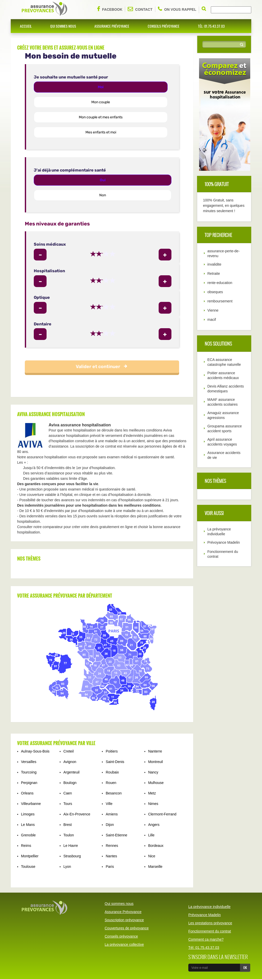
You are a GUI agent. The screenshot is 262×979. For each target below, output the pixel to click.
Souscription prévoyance (124, 920)
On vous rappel (177, 9)
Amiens (112, 814)
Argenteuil (71, 772)
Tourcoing (29, 772)
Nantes (111, 856)
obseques (215, 292)
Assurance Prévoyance (111, 26)
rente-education (220, 283)
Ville (109, 804)
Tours (67, 804)
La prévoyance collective (124, 944)
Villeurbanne (31, 804)
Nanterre (155, 751)
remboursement (220, 301)
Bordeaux (155, 846)
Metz (152, 793)
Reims (26, 846)
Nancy (153, 772)
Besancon (114, 793)
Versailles (28, 762)
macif (212, 319)
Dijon (110, 825)
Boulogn (70, 783)
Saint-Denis (115, 762)
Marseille (155, 866)
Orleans (27, 793)
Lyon (67, 866)
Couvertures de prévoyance (127, 928)
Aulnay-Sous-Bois (35, 751)
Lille (151, 835)
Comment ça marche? (206, 939)
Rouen (111, 783)
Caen (67, 793)
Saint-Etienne (116, 835)
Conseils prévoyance (163, 26)
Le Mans (28, 825)
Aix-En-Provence (76, 814)
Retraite (214, 273)
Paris (110, 866)
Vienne (213, 310)
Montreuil (155, 762)
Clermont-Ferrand (162, 814)
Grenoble (28, 835)
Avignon (69, 762)
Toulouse (28, 866)
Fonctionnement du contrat (209, 931)
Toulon (68, 835)
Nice (151, 856)
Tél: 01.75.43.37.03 (211, 26)
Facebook (109, 9)
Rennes (112, 846)
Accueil (26, 26)
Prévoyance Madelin (224, 542)
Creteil (68, 751)
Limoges (28, 814)
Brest (67, 825)
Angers (153, 825)
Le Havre (70, 846)
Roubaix (112, 772)
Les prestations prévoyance (210, 923)
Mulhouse (156, 783)
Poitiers (112, 751)
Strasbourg (72, 856)
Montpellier (29, 856)
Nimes (153, 804)
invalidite (214, 264)
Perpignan (29, 783)
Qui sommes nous (63, 26)
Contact (140, 9)
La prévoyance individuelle (209, 907)
